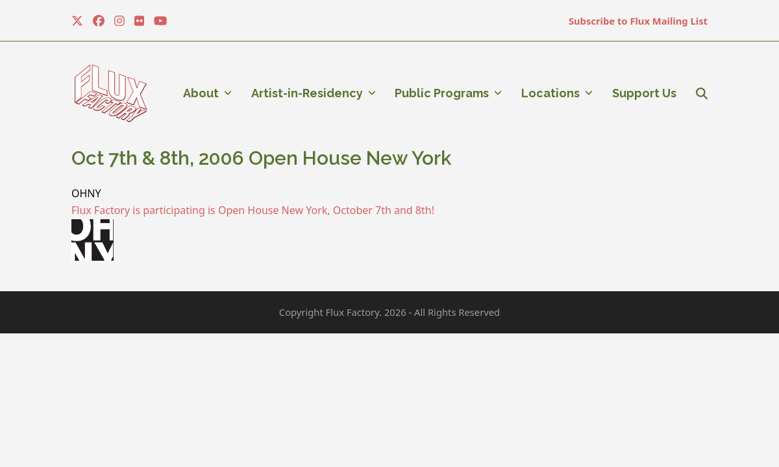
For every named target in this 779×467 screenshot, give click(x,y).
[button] (701, 93)
